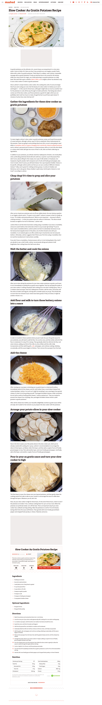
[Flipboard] (85, 2)
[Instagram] (79, 2)
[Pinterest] (82, 2)
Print (28, 554)
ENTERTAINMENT (44, 2)
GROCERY (60, 2)
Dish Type (16, 7)
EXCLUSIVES (28, 2)
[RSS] (87, 2)
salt (33, 346)
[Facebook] (70, 2)
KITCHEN (53, 2)
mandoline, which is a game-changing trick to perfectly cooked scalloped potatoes (38, 145)
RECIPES (20, 2)
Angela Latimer (13, 13)
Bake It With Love (36, 79)
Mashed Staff (23, 13)
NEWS (35, 2)
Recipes (10, 7)
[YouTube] (73, 2)
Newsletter (95, 2)
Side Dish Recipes (25, 7)
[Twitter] (76, 2)
